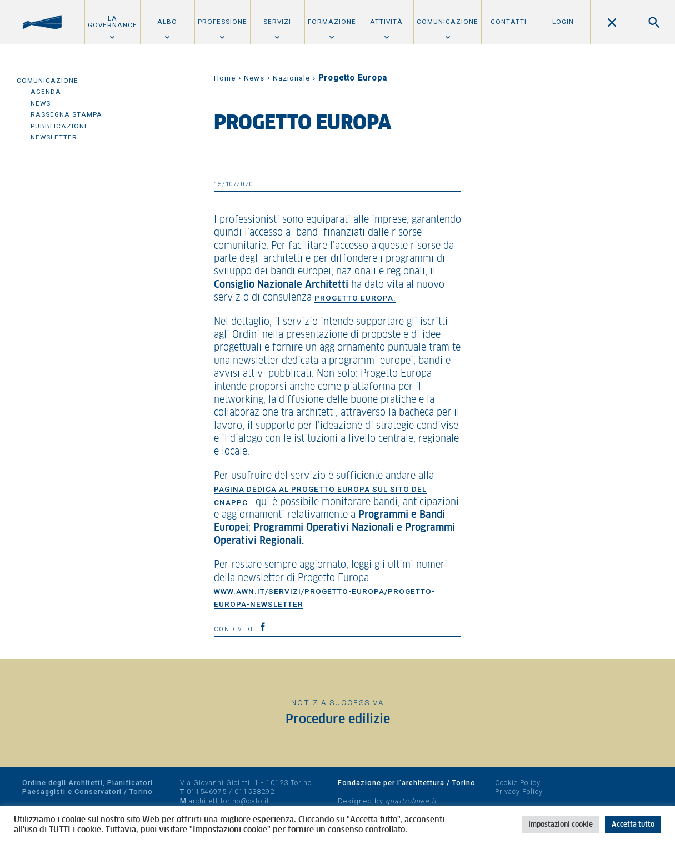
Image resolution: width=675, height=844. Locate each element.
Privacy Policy (519, 791)
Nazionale (291, 78)
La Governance (112, 21)
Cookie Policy (518, 782)
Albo (167, 22)
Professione (222, 22)
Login (563, 22)
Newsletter (54, 137)
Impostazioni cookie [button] (560, 824)
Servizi (277, 22)
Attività (386, 22)
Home (225, 78)
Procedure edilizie (338, 719)
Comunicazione (447, 22)
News (41, 103)
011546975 (207, 791)
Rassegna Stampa (66, 114)
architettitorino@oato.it (229, 801)
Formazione (332, 22)
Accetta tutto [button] (633, 824)
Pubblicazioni (59, 126)
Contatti (509, 22)
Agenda (46, 92)
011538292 (254, 791)
